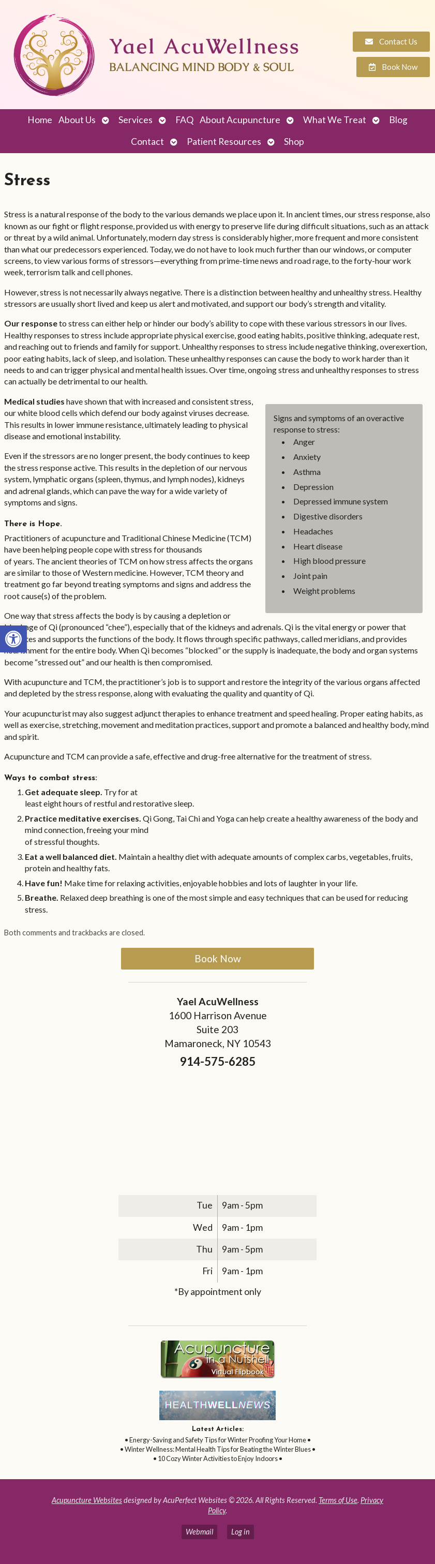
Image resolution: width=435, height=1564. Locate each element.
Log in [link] (240, 1531)
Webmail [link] (199, 1531)
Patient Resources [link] (224, 141)
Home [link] (39, 119)
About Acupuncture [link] (240, 119)
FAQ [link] (184, 119)
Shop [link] (294, 141)
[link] (13, 638)
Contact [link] (147, 141)
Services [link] (135, 119)
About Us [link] (77, 119)
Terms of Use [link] (338, 1500)
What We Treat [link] (334, 119)
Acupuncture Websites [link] (87, 1500)
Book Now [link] (217, 958)
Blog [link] (398, 119)
